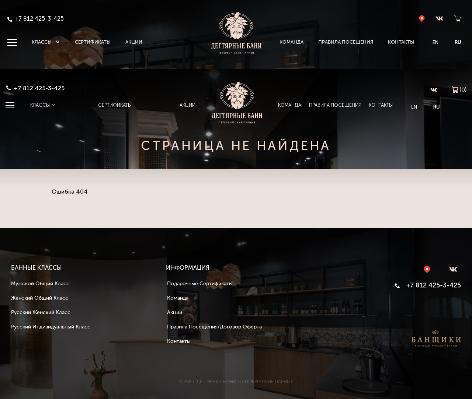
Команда (291, 42)
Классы (46, 42)
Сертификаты (93, 42)
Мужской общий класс (40, 283)
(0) (459, 89)
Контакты (401, 42)
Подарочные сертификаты (200, 283)
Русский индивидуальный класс (50, 327)
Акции (133, 42)
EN (435, 42)
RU (458, 42)
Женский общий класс (39, 298)
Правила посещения (345, 42)
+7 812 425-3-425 (39, 88)
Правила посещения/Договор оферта (214, 327)
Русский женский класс (40, 312)
